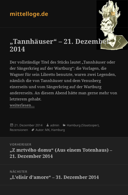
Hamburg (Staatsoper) (83, 125)
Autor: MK (43, 130)
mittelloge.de (29, 13)
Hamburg (58, 130)
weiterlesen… (22, 105)
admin (54, 125)
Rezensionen (19, 130)
